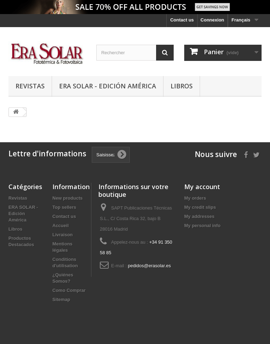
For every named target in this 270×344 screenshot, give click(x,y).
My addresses (199, 216)
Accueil (60, 225)
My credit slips (200, 207)
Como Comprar (69, 290)
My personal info (202, 225)
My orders (195, 198)
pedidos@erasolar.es (149, 265)
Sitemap (61, 299)
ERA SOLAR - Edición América (107, 86)
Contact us (182, 20)
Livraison (62, 234)
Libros (182, 86)
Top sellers (64, 207)
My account (202, 186)
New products (67, 198)
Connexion (212, 20)
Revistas (30, 86)
